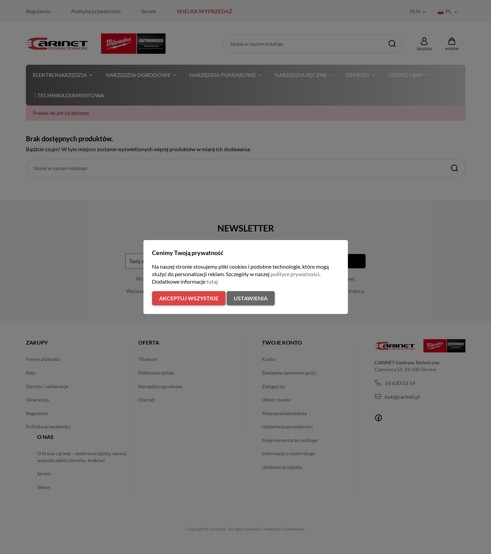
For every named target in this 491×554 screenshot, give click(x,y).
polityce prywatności (295, 274)
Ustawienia (250, 298)
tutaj (212, 281)
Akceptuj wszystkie (188, 298)
